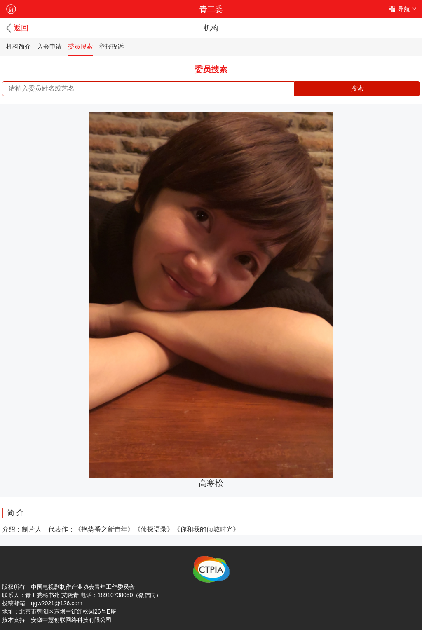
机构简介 (18, 46)
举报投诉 (111, 46)
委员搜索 (80, 46)
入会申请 (49, 46)
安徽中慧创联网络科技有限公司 (71, 619)
